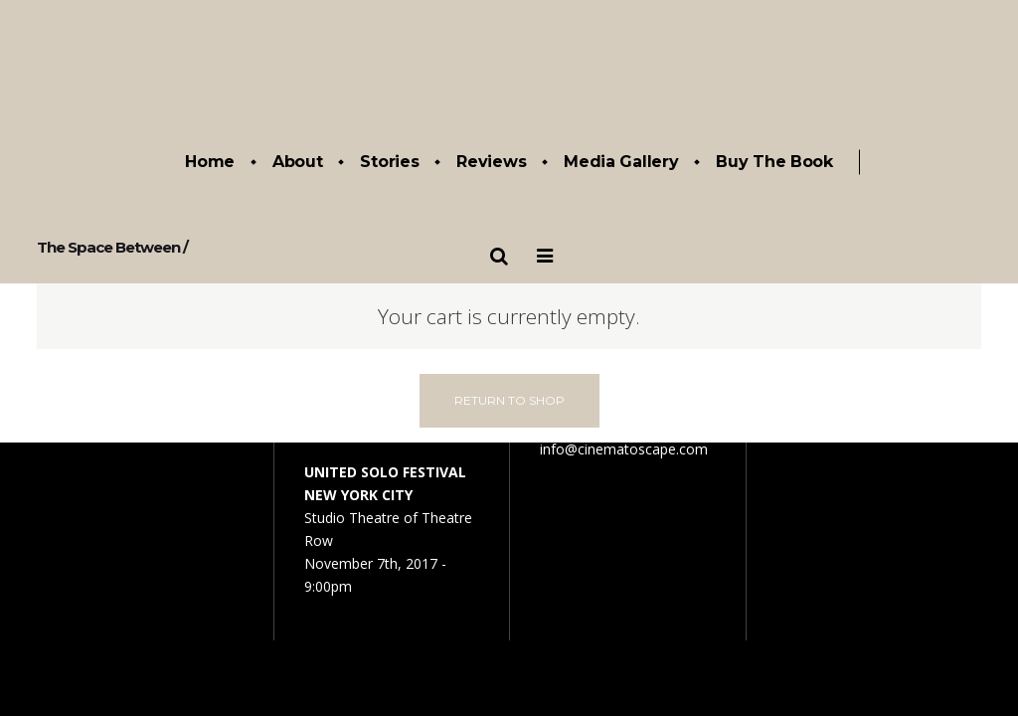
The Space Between (108, 247)
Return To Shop (509, 400)
